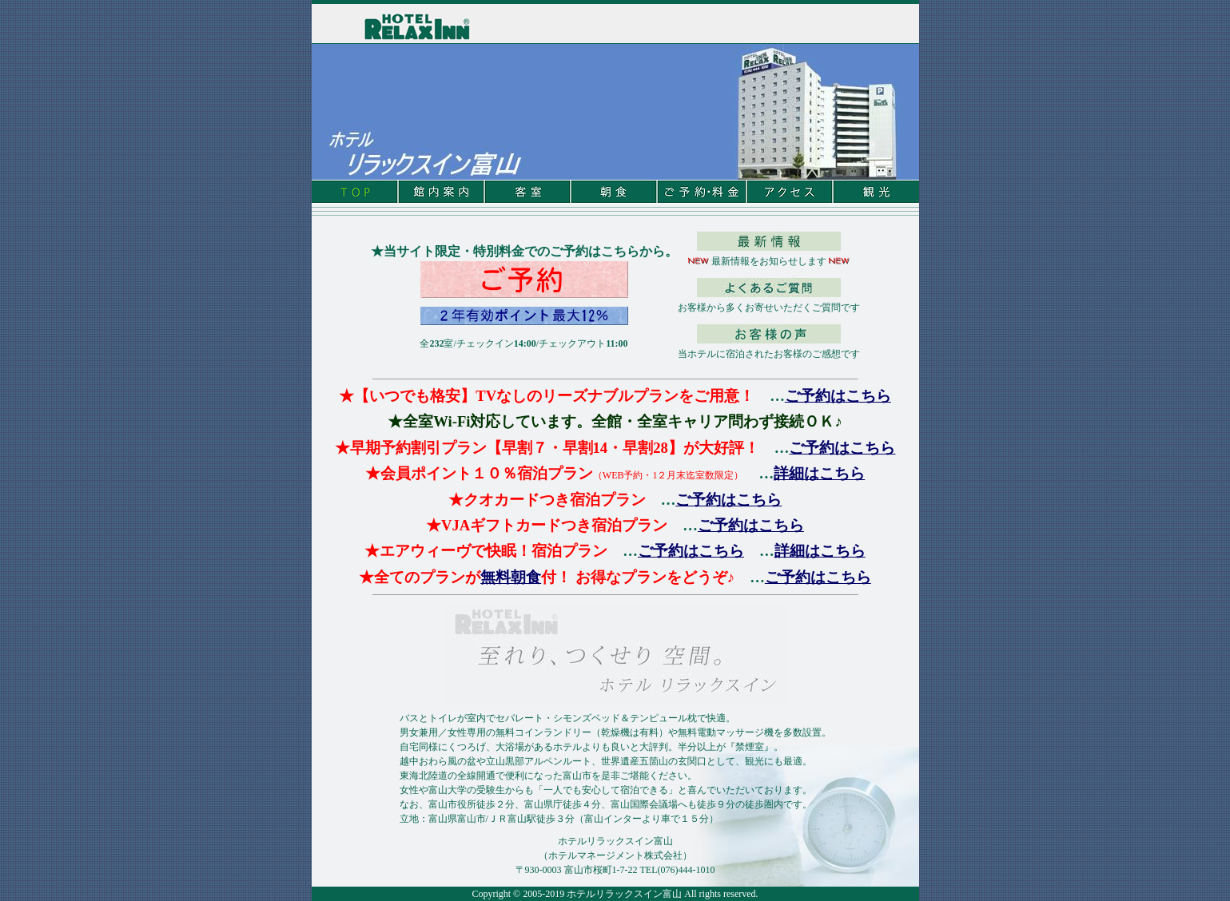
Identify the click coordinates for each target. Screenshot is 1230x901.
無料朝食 (510, 577)
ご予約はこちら (838, 395)
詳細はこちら (819, 473)
